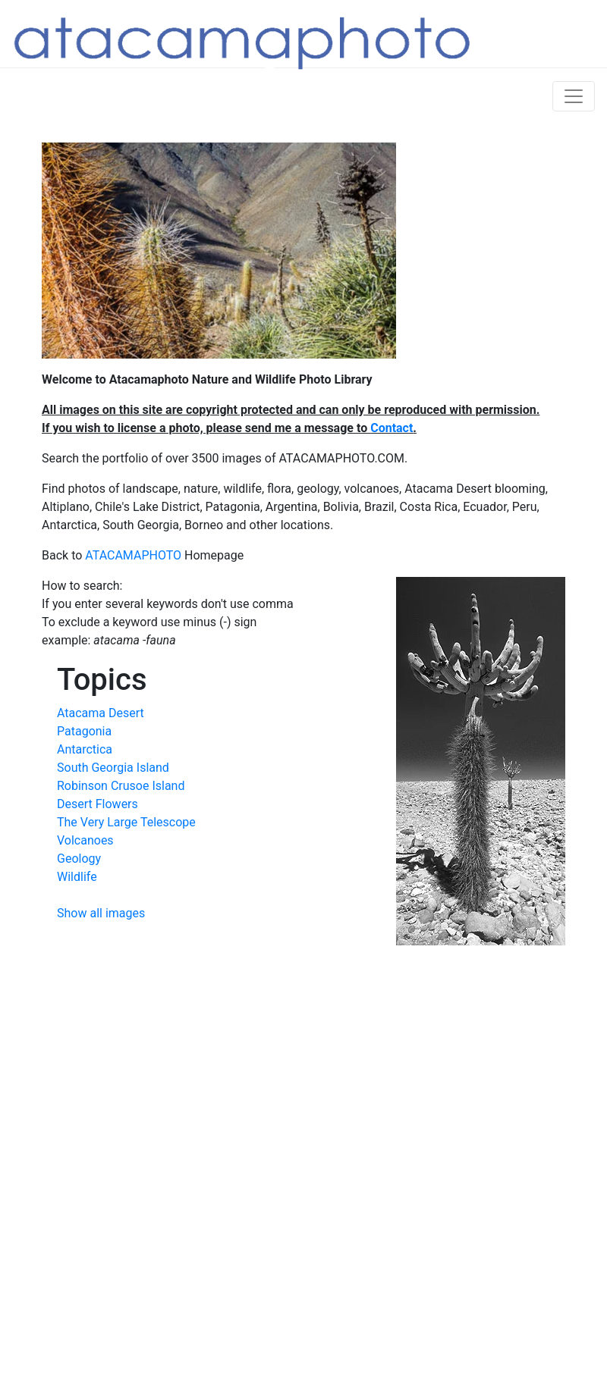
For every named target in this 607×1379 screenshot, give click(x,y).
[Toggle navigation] (573, 96)
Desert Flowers (97, 804)
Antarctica (84, 749)
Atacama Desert (100, 713)
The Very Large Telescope (126, 822)
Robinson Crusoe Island (120, 786)
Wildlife (77, 877)
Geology (79, 858)
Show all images (101, 913)
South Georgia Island (113, 767)
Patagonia (84, 731)
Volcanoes (85, 840)
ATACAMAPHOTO (133, 555)
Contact (391, 428)
